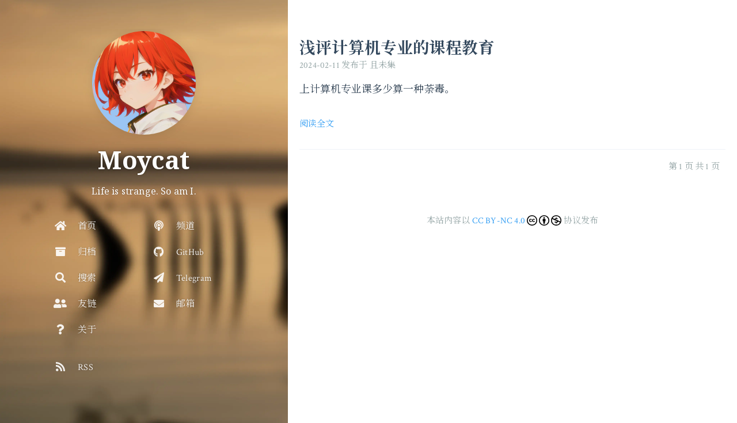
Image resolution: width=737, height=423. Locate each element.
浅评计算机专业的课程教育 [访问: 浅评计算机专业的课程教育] (396, 47)
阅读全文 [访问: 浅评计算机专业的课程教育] (316, 124)
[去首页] (144, 83)
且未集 (383, 65)
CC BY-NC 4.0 (498, 220)
